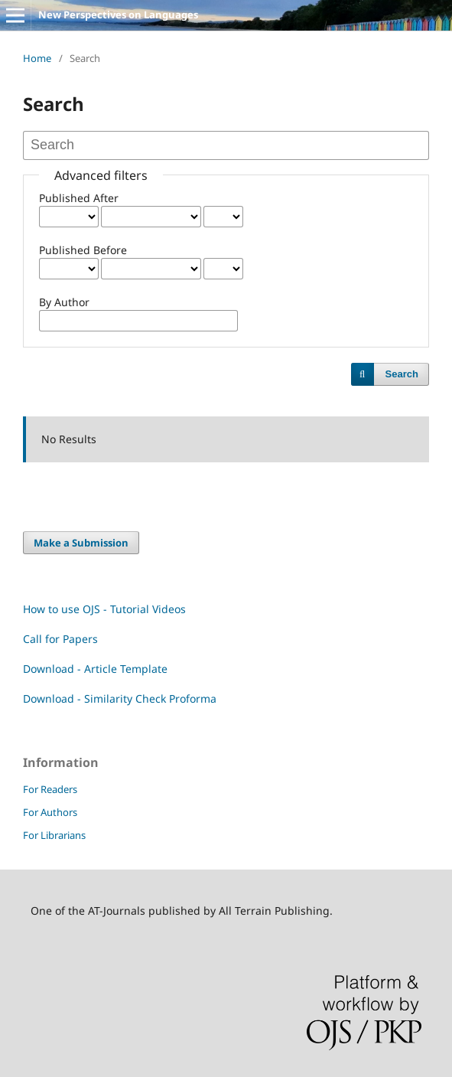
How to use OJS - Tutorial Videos (104, 609)
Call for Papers (60, 639)
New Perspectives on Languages (118, 14)
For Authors (50, 812)
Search (401, 374)
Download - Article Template (95, 668)
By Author (64, 302)
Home (37, 58)
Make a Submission (81, 543)
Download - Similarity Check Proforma (119, 698)
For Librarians (54, 835)
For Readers (50, 789)
